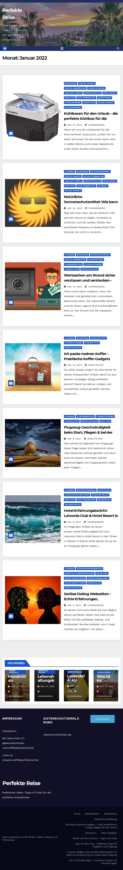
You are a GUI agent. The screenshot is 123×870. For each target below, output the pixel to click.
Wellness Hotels (73, 504)
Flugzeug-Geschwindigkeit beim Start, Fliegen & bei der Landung (88, 432)
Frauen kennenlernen (75, 578)
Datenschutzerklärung (57, 734)
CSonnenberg (95, 125)
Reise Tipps (70, 98)
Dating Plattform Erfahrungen (79, 573)
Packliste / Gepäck (73, 93)
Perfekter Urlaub (92, 93)
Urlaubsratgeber (73, 107)
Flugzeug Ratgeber (93, 264)
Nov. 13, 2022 (106, 686)
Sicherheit (103, 186)
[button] (118, 48)
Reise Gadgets (109, 93)
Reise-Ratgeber (109, 833)
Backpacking (70, 83)
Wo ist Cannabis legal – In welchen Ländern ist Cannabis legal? (93, 861)
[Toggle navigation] (62, 48)
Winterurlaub (74, 672)
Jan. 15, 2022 (74, 287)
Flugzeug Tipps (72, 269)
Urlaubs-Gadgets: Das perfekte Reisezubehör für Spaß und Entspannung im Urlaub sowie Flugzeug (91, 853)
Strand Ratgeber (72, 102)
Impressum (9, 730)
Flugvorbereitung (73, 264)
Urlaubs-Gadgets (106, 102)
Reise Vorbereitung (86, 98)
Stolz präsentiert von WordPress (19, 837)
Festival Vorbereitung (75, 88)
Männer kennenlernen (98, 578)
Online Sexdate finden (75, 583)
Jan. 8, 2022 (74, 439)
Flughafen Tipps (95, 259)
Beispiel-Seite (92, 814)
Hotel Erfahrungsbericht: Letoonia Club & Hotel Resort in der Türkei (91, 515)
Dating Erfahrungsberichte (89, 568)
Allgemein (69, 171)
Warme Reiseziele (13, 671)
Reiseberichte (104, 499)
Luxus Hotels (104, 490)
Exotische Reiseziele (100, 171)
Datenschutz (110, 814)
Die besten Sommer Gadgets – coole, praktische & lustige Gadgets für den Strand (91, 826)
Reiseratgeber (104, 98)
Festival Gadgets (87, 83)
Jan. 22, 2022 (74, 208)
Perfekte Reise (21, 783)
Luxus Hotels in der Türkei (77, 495)
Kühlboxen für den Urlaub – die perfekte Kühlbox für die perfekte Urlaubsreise (91, 118)
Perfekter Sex (94, 583)
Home (77, 814)
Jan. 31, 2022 (74, 125)
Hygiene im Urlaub (96, 88)
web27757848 (94, 365)
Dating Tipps (101, 573)
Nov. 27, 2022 (47, 686)
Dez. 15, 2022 (18, 686)
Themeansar (8, 840)
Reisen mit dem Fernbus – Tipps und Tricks (95, 838)
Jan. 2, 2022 (74, 605)
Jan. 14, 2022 (74, 365)
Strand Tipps (89, 102)
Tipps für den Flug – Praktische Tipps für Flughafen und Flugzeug (96, 845)
